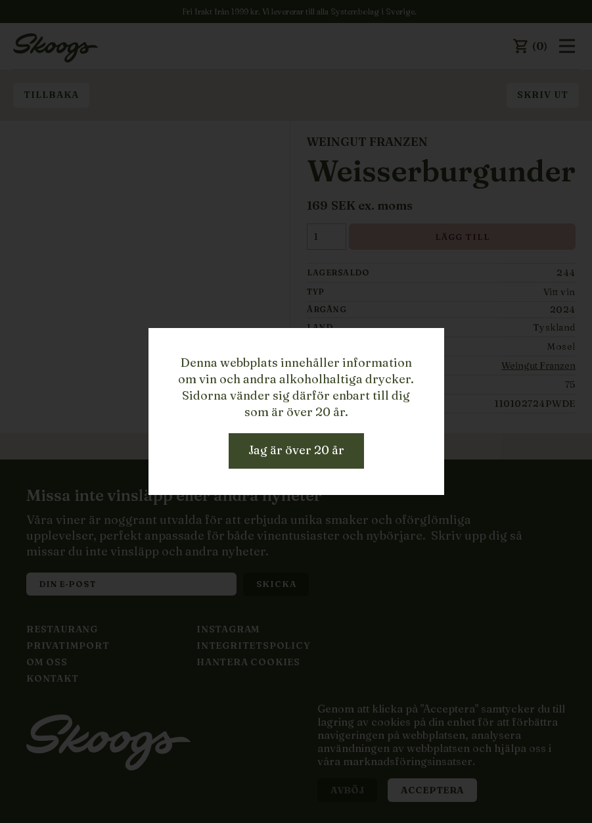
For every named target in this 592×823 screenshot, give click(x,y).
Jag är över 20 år (296, 450)
